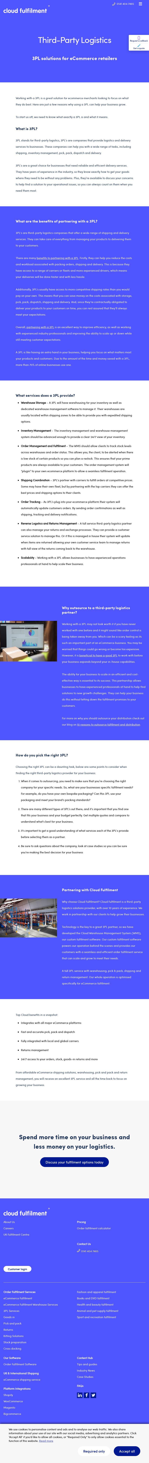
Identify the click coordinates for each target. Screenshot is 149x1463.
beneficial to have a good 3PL (98, 655)
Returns (8, 1329)
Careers (8, 1228)
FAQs (80, 1386)
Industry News (86, 1370)
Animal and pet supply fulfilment (97, 1311)
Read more (46, 1441)
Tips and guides (87, 1364)
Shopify (8, 1395)
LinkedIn (80, 1395)
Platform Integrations (17, 1388)
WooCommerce (13, 1401)
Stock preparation (14, 1342)
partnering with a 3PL (40, 327)
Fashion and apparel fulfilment (96, 1292)
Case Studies (85, 1377)
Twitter (93, 1395)
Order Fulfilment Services (19, 1292)
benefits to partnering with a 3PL (57, 258)
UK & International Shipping (21, 1373)
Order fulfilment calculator (94, 1228)
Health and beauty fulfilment (95, 1304)
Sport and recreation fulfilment (96, 1317)
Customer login (17, 1269)
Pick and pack (12, 1323)
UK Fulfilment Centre (16, 1234)
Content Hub (85, 1358)
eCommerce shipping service (21, 1379)
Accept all (127, 1451)
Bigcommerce (12, 1414)
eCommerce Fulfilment (17, 1298)
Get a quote (139, 47)
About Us (9, 1222)
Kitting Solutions (13, 1336)
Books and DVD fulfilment (93, 1298)
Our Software (12, 1358)
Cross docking (12, 1348)
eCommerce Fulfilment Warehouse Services (30, 1304)
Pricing (81, 1222)
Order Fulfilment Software (19, 1364)
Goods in (9, 1317)
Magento (9, 1407)
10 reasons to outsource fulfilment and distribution (108, 724)
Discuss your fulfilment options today (74, 1162)
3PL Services (11, 1311)
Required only (94, 1451)
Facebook (86, 1395)
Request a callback (139, 39)
